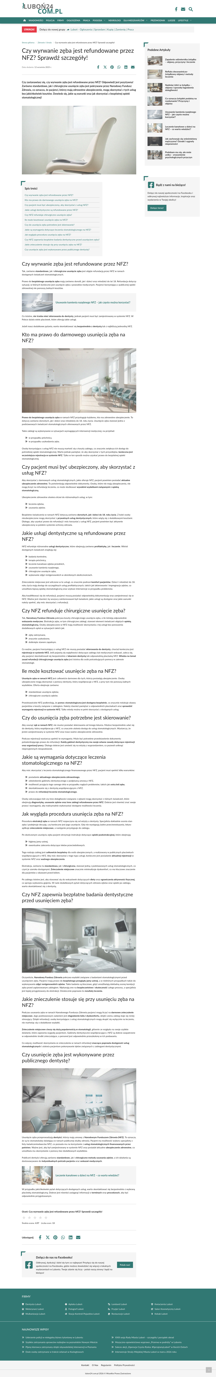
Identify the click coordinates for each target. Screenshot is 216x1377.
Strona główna (28, 42)
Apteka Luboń (75, 1304)
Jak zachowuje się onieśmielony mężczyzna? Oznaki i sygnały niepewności (181, 141)
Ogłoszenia (73, 20)
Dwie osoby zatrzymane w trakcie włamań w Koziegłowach (55, 1351)
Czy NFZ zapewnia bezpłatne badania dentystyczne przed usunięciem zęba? (62, 239)
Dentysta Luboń (33, 1304)
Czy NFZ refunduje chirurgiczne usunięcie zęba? (48, 214)
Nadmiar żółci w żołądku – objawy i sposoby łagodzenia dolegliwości (179, 87)
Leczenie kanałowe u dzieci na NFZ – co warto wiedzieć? (87, 1175)
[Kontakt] (182, 9)
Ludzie (171, 20)
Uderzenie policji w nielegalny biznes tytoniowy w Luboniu (54, 1337)
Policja (50, 20)
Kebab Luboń (161, 1313)
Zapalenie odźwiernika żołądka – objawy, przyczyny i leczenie (180, 60)
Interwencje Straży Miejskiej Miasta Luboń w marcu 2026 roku (145, 1351)
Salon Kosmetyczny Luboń (167, 1309)
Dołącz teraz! (157, 207)
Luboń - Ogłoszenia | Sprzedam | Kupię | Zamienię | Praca (102, 29)
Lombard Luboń (119, 1304)
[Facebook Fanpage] (175, 9)
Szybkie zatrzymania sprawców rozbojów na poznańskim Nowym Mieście (62, 1342)
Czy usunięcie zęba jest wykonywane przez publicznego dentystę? (57, 249)
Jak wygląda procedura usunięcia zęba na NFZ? (48, 234)
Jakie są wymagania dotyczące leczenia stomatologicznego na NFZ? (58, 229)
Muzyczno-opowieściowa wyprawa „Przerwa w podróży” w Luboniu (148, 1342)
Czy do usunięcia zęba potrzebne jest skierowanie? (50, 224)
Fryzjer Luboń (118, 1309)
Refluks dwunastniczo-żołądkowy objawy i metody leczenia (179, 74)
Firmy (60, 20)
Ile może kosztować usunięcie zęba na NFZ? (46, 219)
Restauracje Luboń (121, 1313)
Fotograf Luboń (76, 1309)
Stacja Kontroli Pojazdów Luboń (84, 1313)
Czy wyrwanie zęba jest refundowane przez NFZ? (49, 195)
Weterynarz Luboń (34, 1309)
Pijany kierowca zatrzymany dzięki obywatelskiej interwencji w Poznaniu (61, 1347)
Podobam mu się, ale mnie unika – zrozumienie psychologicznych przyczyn (178, 155)
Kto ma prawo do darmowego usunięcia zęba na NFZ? (51, 200)
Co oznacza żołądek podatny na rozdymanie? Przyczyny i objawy (181, 101)
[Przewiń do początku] (209, 1370)
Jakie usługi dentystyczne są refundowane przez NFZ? (51, 209)
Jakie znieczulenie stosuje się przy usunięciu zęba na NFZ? (53, 244)
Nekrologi (114, 20)
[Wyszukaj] (190, 8)
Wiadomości (36, 20)
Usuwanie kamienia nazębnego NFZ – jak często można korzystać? (93, 302)
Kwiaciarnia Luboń (164, 1304)
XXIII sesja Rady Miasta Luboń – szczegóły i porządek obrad (144, 1337)
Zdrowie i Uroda (45, 42)
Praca (86, 20)
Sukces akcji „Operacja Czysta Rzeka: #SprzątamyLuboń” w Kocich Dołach (151, 1347)
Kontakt (85, 1365)
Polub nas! (125, 1264)
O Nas (95, 1365)
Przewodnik (158, 20)
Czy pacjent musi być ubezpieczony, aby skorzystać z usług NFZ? (56, 205)
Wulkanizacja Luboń (35, 1313)
